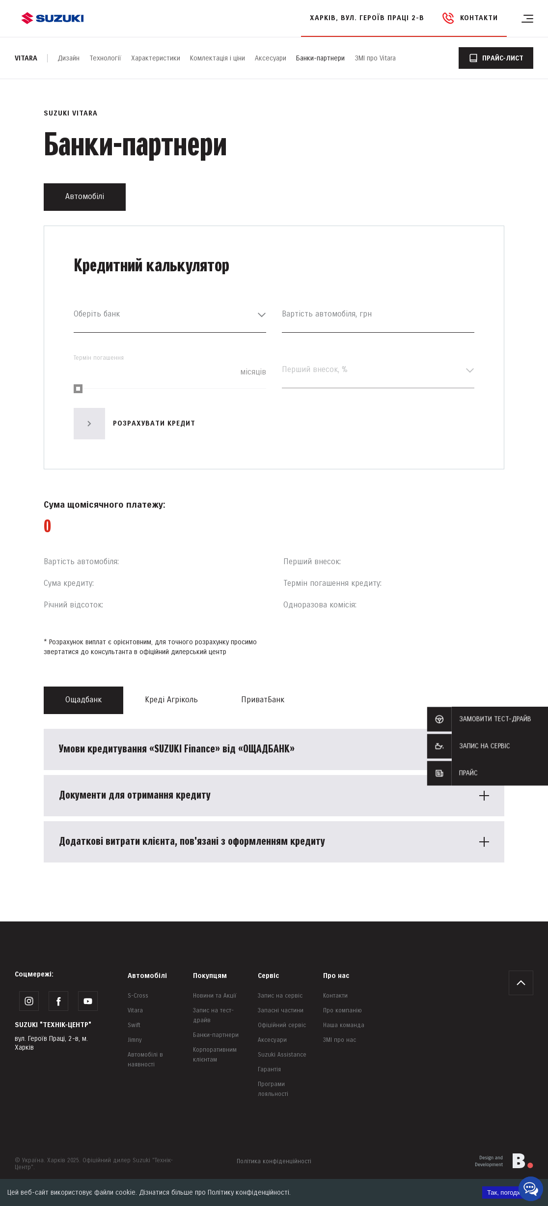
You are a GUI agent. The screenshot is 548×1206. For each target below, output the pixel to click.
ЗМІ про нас (339, 1040)
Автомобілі (147, 976)
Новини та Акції (215, 996)
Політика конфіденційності (274, 1161)
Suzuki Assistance (282, 1055)
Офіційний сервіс (282, 1025)
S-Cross (138, 996)
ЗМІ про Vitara (375, 58)
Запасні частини (280, 1010)
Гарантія (269, 1069)
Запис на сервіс (280, 996)
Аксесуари (270, 58)
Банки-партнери (320, 58)
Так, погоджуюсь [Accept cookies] (511, 1192)
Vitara (26, 58)
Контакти (335, 996)
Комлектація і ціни (217, 58)
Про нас (336, 976)
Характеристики (155, 58)
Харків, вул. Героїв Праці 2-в (367, 18)
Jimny (135, 1040)
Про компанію (342, 1010)
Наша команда (343, 1025)
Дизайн (68, 58)
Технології (105, 58)
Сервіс (268, 976)
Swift (134, 1025)
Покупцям (210, 976)
